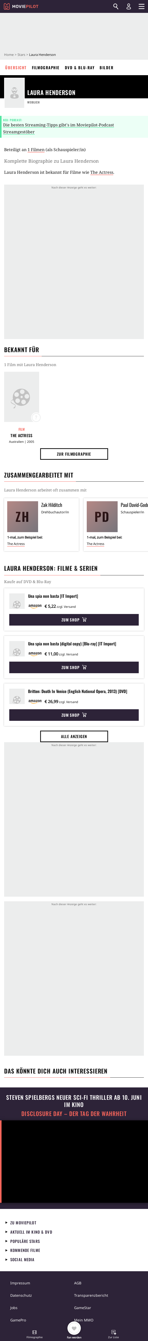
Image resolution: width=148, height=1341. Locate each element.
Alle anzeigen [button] (74, 736)
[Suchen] (115, 6)
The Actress (101, 172)
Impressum (20, 1283)
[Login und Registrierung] (128, 6)
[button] (34, 1335)
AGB (77, 1283)
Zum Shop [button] (74, 619)
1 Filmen (36, 149)
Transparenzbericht (91, 1295)
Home (9, 54)
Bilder (107, 67)
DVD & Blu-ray (80, 67)
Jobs (14, 1307)
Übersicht (16, 67)
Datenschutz (21, 1295)
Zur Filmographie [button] (74, 454)
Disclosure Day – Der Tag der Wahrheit (73, 1113)
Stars (21, 54)
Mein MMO (83, 1320)
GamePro (18, 1320)
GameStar (82, 1307)
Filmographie (46, 67)
